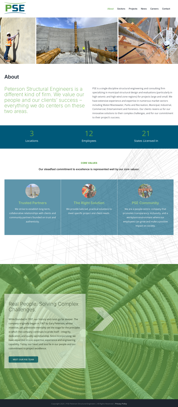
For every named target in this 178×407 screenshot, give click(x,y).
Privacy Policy (121, 403)
